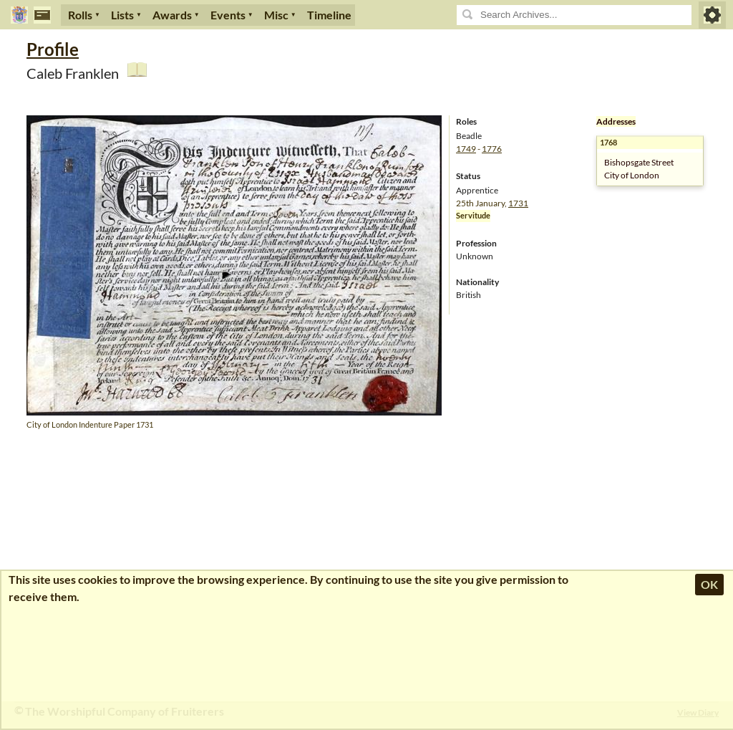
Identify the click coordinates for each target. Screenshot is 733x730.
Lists (122, 14)
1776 (492, 148)
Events (228, 14)
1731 (518, 203)
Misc (276, 14)
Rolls (80, 14)
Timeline (329, 14)
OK (709, 584)
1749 (466, 148)
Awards (172, 14)
